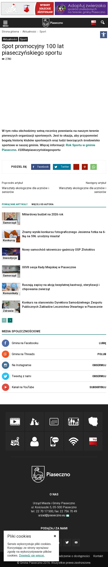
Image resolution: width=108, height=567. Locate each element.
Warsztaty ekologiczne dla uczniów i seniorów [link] (25, 190)
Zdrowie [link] (8, 311)
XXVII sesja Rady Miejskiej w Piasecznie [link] (49, 267)
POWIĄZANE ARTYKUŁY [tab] (15, 204)
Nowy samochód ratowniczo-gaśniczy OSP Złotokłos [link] (58, 249)
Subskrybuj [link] (98, 387)
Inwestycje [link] (10, 258)
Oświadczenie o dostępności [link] (71, 556)
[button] (55, 536)
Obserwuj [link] (99, 365)
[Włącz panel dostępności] (103, 34)
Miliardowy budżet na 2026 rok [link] (42, 214)
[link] (27, 8)
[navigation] (48, 23)
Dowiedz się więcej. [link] (32, 555)
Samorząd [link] (9, 222)
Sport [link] (23, 39)
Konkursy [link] (9, 240)
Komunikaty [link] (10, 293)
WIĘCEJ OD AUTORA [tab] (42, 204)
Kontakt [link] (98, 556)
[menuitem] (10, 39)
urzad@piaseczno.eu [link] (53, 515)
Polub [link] (101, 354)
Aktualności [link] (10, 39)
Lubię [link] (102, 343)
